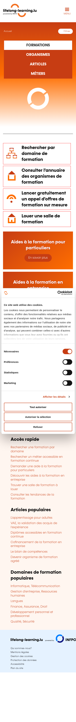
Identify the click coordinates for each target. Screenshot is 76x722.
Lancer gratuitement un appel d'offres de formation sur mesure (44, 199)
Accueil (7, 31)
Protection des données (24, 660)
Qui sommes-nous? (21, 648)
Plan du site (17, 668)
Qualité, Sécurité (22, 621)
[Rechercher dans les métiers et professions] (38, 74)
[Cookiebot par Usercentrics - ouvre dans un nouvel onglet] (57, 293)
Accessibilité (17, 664)
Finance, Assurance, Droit (29, 606)
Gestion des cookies (22, 656)
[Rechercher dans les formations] (38, 45)
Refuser (38, 426)
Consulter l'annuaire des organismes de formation (43, 176)
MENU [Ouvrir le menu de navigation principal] (67, 14)
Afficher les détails (54, 396)
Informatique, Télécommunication (35, 586)
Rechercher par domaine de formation (38, 153)
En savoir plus (38, 257)
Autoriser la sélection (38, 416)
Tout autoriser (38, 406)
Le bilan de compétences (29, 551)
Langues (17, 601)
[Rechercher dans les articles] (38, 64)
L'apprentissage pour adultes (31, 517)
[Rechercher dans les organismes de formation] (38, 55)
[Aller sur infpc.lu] (43, 641)
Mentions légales (20, 652)
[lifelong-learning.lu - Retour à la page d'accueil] (20, 11)
